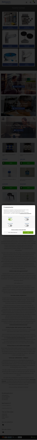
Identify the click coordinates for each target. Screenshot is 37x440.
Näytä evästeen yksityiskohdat (18, 229)
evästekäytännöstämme (25, 213)
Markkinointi (26, 218)
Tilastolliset (27, 225)
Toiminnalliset (10, 225)
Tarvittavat (10, 218)
